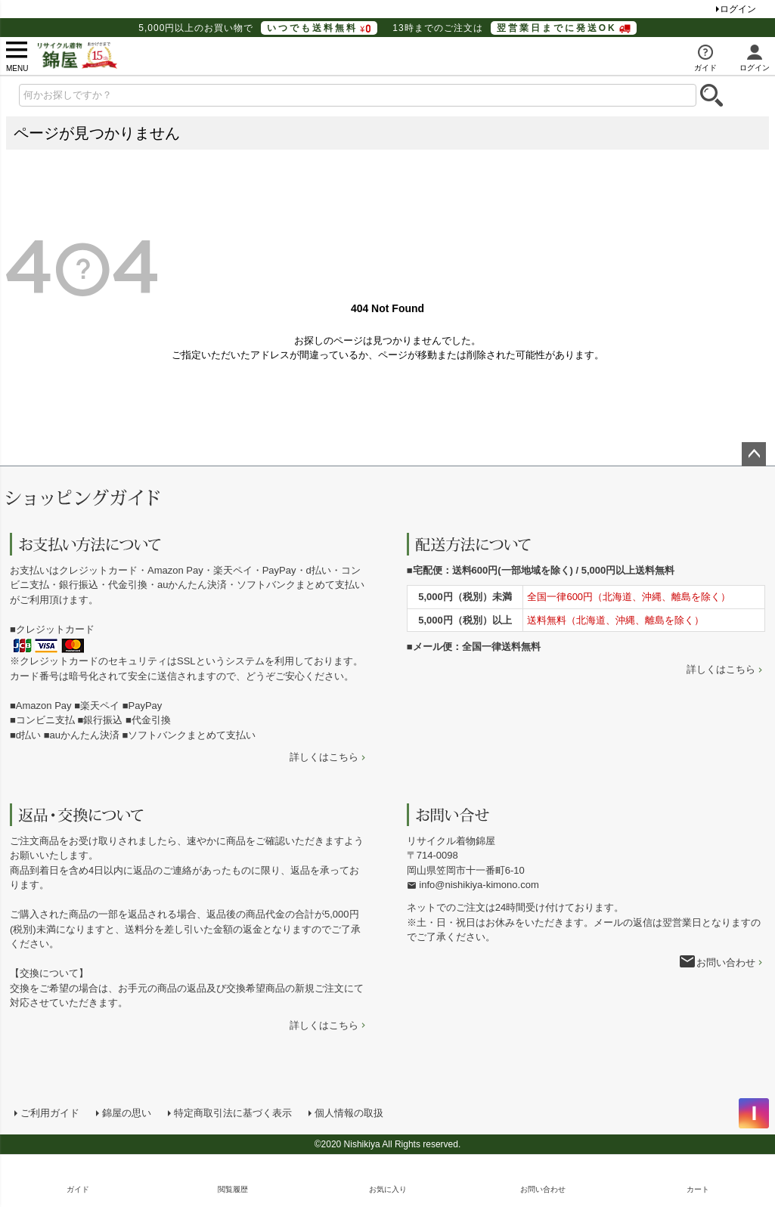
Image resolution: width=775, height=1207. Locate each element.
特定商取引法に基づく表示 (233, 1113)
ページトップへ (754, 454)
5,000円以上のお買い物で (257, 28)
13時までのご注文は (514, 28)
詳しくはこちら (324, 757)
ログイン (738, 9)
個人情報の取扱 (349, 1113)
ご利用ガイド (49, 1113)
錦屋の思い (126, 1113)
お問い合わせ (725, 962)
